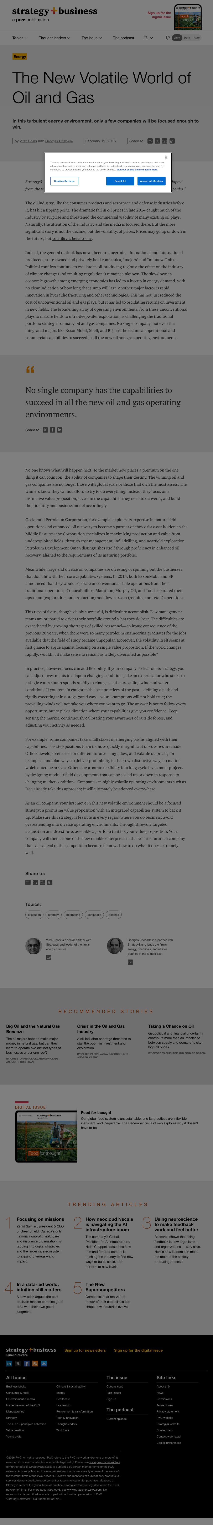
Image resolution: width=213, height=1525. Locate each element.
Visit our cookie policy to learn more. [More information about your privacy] (137, 169)
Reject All (120, 181)
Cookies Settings (64, 181)
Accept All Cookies (151, 181)
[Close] (166, 157)
